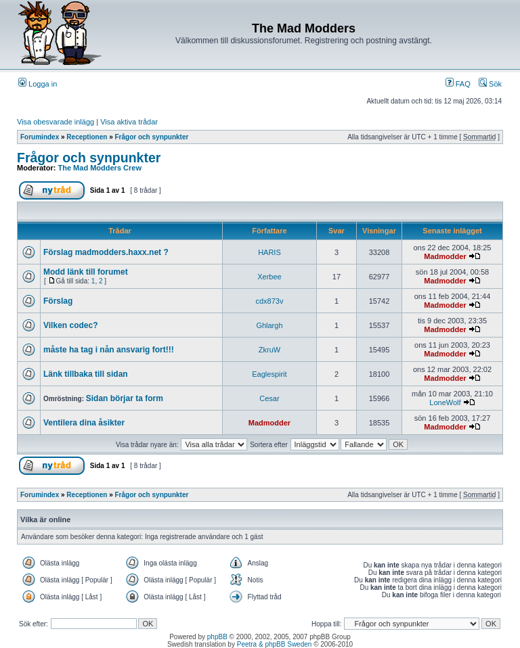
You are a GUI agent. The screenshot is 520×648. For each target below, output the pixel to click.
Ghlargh (269, 325)
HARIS (269, 252)
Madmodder (445, 256)
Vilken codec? (70, 325)
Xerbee (269, 277)
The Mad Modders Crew (100, 168)
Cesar (269, 398)
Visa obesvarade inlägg (55, 122)
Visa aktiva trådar (129, 122)
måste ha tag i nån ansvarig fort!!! (108, 349)
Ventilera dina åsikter (84, 422)
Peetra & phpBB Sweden (274, 644)
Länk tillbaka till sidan (85, 374)
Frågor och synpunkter (152, 137)
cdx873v (269, 301)
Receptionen (86, 137)
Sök (490, 84)
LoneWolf (444, 402)
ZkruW (269, 350)
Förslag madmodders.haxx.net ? (106, 252)
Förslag (57, 301)
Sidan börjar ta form (124, 398)
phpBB (217, 637)
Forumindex (39, 137)
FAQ (458, 84)
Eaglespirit (269, 374)
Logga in (37, 84)
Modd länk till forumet (85, 272)
